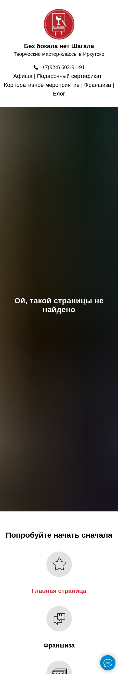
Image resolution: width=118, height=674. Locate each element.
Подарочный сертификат (69, 76)
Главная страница (59, 590)
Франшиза (97, 85)
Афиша (22, 76)
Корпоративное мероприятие (42, 85)
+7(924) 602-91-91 (63, 67)
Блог (59, 93)
